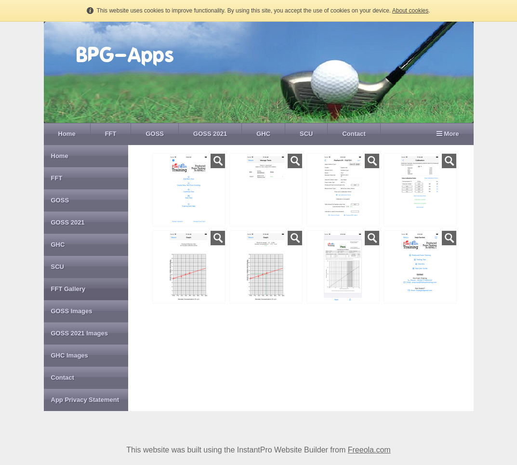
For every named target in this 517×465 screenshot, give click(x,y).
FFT (111, 133)
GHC (263, 133)
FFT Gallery (68, 288)
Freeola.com (369, 450)
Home (67, 133)
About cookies (410, 10)
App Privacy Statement (85, 399)
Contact (353, 133)
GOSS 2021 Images (79, 333)
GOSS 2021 (210, 133)
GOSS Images (72, 311)
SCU (306, 133)
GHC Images (69, 355)
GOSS (155, 133)
